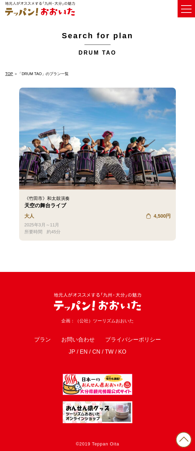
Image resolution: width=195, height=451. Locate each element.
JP (72, 352)
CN (96, 352)
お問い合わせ (78, 340)
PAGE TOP (184, 440)
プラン (42, 340)
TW (109, 352)
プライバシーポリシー (133, 340)
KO (122, 352)
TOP (9, 74)
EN (83, 352)
